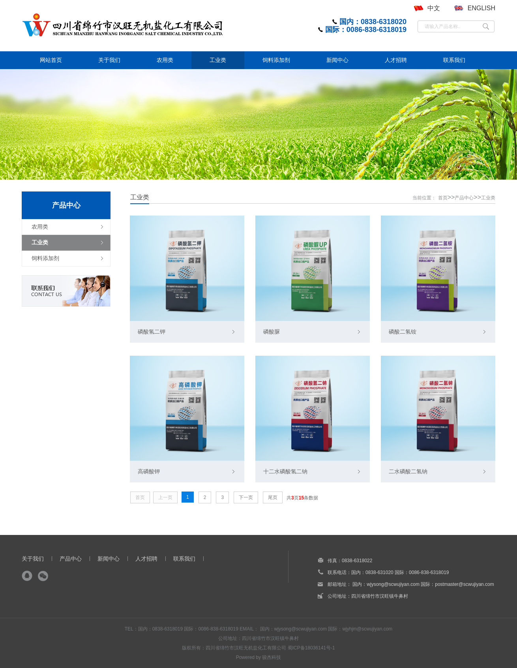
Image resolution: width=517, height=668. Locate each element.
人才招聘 (146, 558)
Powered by (249, 657)
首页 (443, 198)
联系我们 (184, 558)
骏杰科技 (271, 657)
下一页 (246, 497)
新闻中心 (108, 558)
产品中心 (464, 198)
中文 (433, 8)
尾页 (272, 497)
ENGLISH (481, 8)
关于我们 (33, 558)
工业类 (488, 198)
